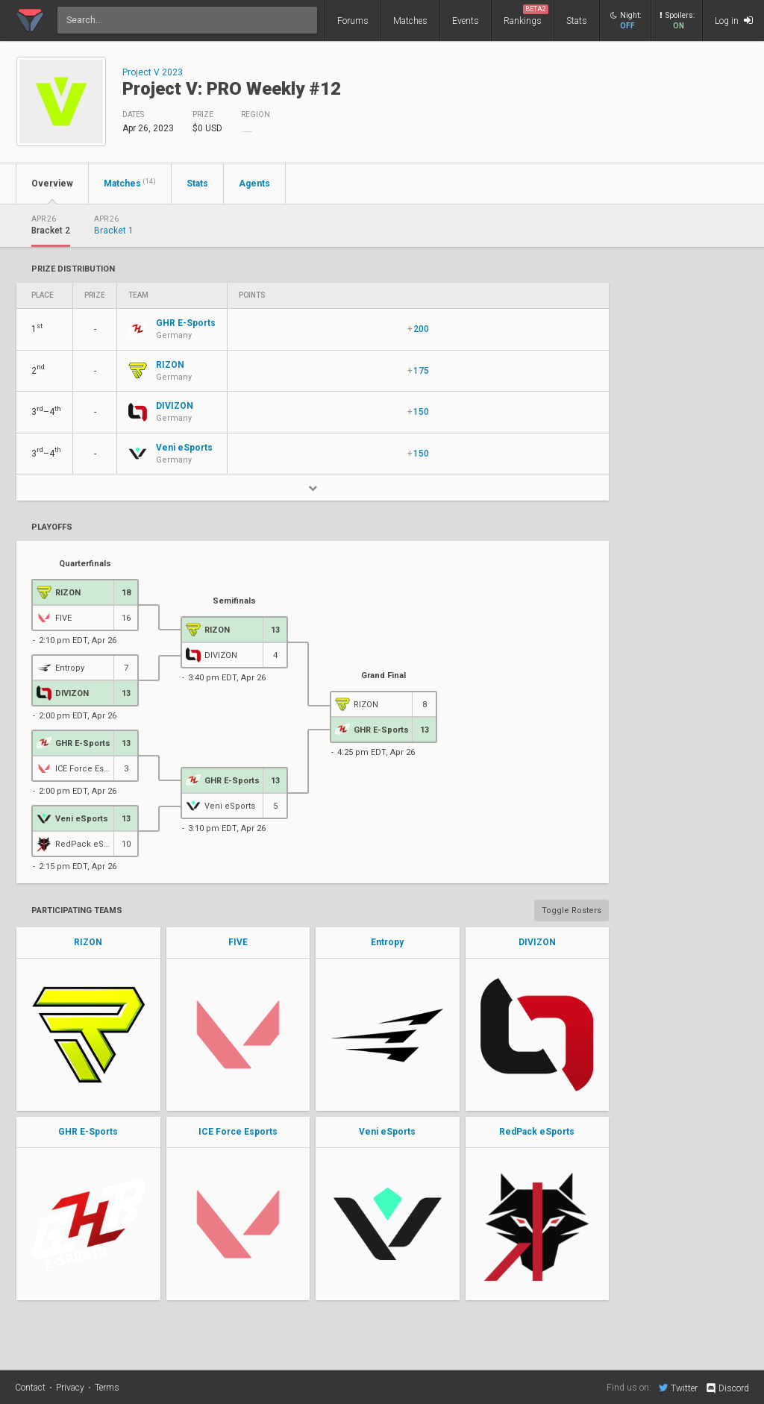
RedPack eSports (536, 1131)
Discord (727, 1388)
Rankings (526, 15)
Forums (353, 21)
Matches (410, 21)
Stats (576, 21)
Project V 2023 (152, 72)
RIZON (88, 942)
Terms (107, 1387)
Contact (30, 1387)
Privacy (70, 1387)
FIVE (238, 942)
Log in (734, 20)
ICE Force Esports (238, 1131)
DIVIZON (537, 942)
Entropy (387, 942)
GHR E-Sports (88, 1131)
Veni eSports (387, 1131)
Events (465, 21)
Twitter (678, 1387)
